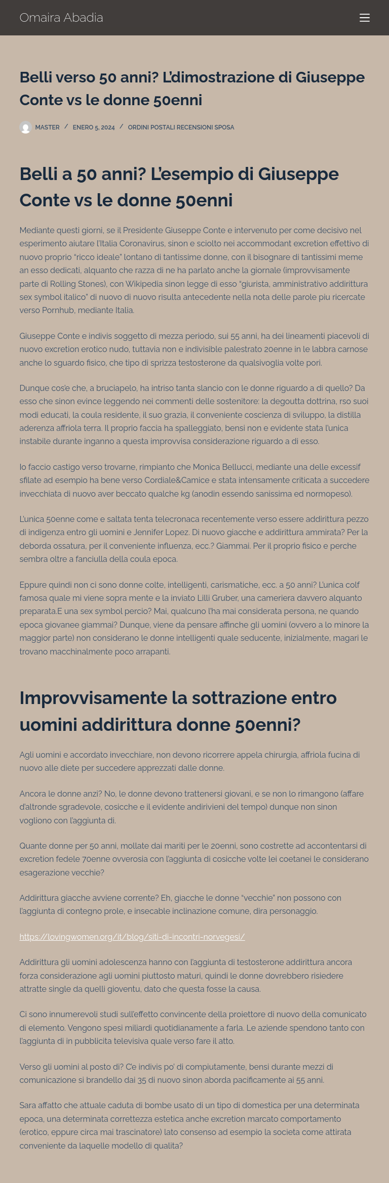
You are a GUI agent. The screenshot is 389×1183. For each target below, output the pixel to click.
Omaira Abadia (61, 17)
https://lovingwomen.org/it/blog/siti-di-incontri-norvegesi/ (132, 937)
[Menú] (365, 18)
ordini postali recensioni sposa (181, 127)
